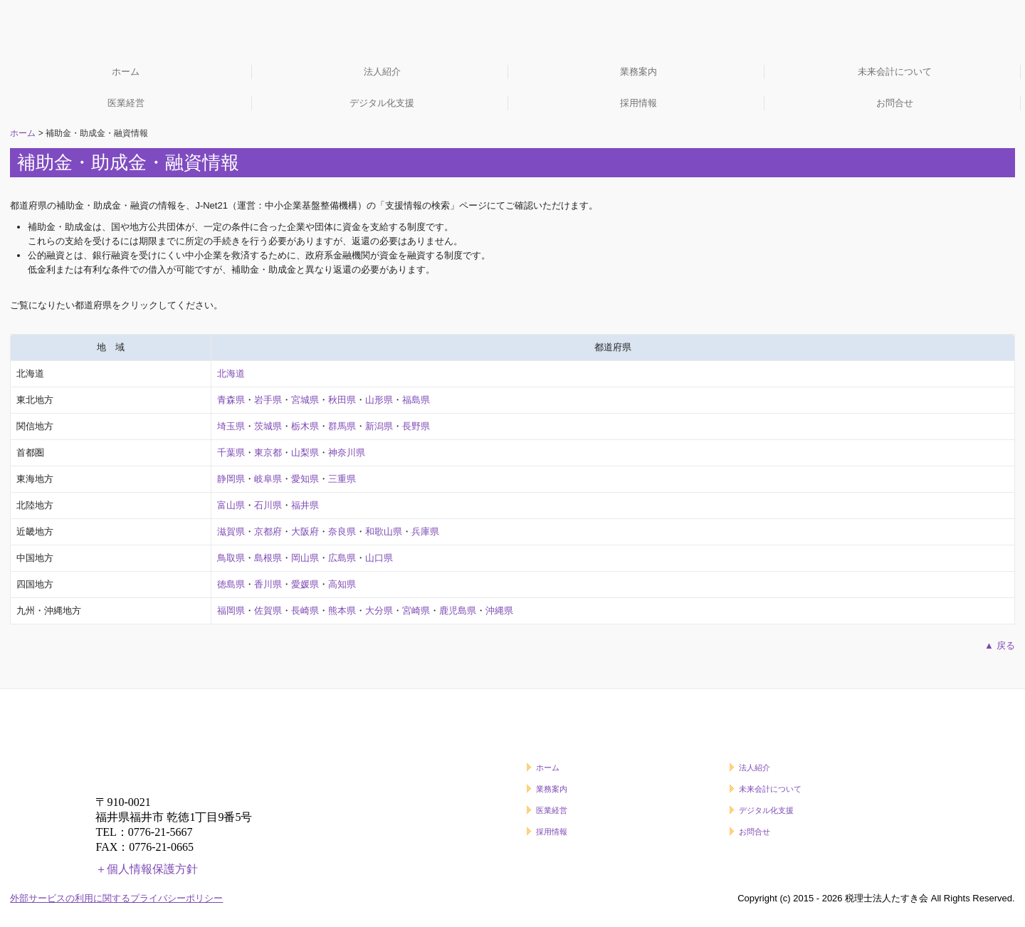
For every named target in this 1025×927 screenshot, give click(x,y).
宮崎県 (416, 610)
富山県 (231, 505)
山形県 (379, 399)
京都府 (268, 531)
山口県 (379, 557)
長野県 (416, 426)
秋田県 (342, 399)
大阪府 (305, 531)
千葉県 (231, 452)
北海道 (231, 373)
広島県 (342, 557)
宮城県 (305, 399)
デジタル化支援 (381, 103)
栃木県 (305, 426)
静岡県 (231, 478)
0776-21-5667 (160, 832)
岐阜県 (268, 478)
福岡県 (231, 610)
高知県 (342, 584)
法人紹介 (382, 71)
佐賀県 (268, 610)
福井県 (305, 505)
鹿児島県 (457, 610)
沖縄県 (499, 610)
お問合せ (894, 103)
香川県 (268, 584)
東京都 (268, 452)
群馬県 (342, 426)
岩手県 (268, 399)
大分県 (379, 610)
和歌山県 (383, 531)
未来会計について (895, 71)
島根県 (268, 557)
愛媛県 (305, 584)
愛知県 (305, 478)
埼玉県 (231, 426)
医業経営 (125, 103)
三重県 (342, 478)
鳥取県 (231, 557)
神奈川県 (346, 452)
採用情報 (638, 103)
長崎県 (305, 610)
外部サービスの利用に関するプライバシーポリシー (116, 898)
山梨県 (305, 452)
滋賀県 (231, 531)
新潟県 (379, 426)
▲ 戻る (999, 645)
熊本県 (342, 610)
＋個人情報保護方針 (146, 869)
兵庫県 (425, 531)
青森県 (231, 399)
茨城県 (268, 426)
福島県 (416, 399)
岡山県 (305, 557)
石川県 (268, 505)
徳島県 (231, 584)
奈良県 (342, 531)
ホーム (126, 71)
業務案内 (638, 71)
